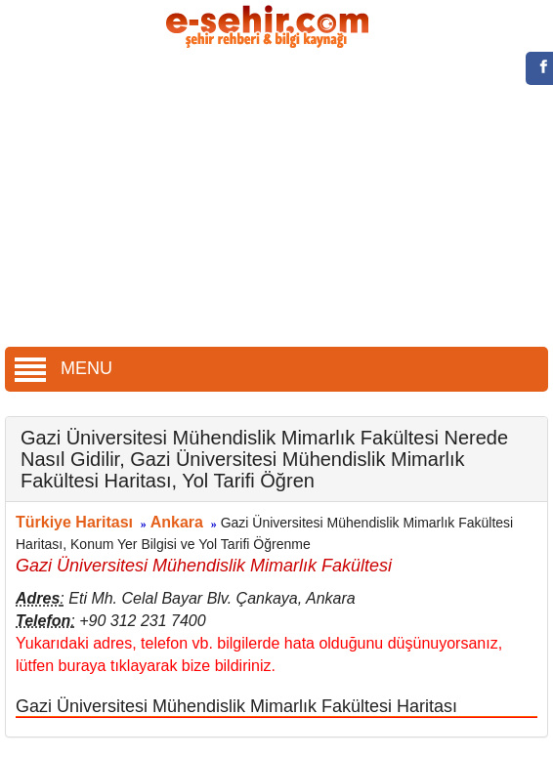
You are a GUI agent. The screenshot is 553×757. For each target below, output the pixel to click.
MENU (63, 368)
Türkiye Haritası (74, 522)
